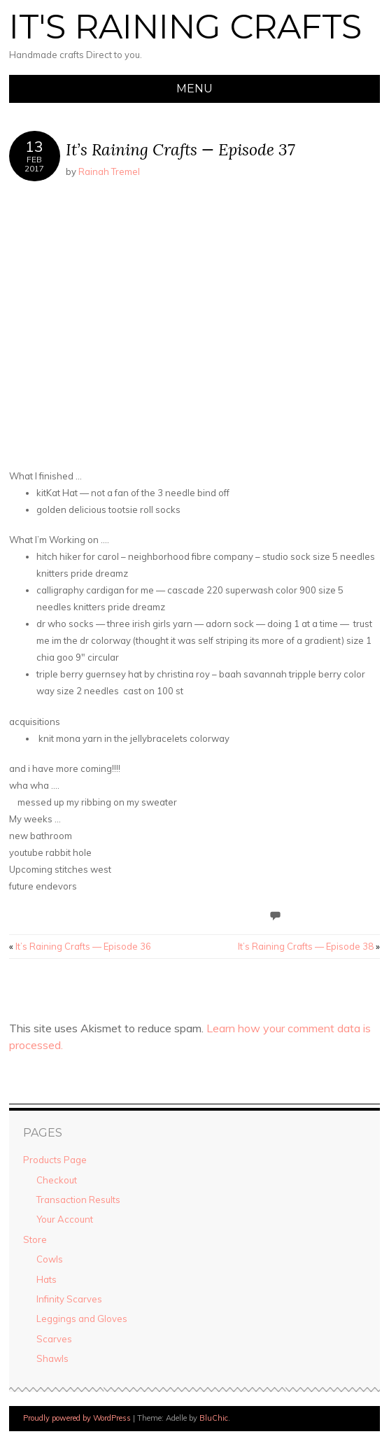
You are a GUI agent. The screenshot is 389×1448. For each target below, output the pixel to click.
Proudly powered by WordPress (77, 1418)
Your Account (64, 1219)
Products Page (55, 1159)
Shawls (52, 1358)
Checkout (56, 1180)
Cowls (49, 1259)
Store (35, 1239)
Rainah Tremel (109, 171)
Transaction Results (78, 1199)
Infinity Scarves (69, 1299)
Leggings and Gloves (81, 1318)
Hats (46, 1279)
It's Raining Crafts (185, 26)
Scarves (54, 1338)
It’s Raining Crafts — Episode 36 (80, 946)
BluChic (213, 1418)
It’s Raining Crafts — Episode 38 (309, 946)
